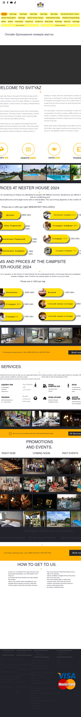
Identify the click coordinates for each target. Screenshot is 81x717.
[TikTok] (15, 2)
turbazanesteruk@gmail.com (40, 683)
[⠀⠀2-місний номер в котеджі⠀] (56, 316)
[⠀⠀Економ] (50, 292)
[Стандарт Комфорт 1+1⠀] (61, 251)
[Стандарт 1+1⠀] (56, 239)
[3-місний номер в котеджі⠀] (56, 304)
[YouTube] (11, 2)
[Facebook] (7, 2)
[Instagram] (3, 2)
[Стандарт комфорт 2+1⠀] (61, 226)
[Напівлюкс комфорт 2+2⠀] (60, 215)
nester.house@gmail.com (39, 668)
